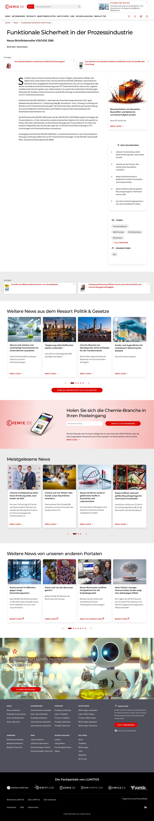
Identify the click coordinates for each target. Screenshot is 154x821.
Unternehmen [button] (18, 16)
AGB (22, 807)
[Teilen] (135, 16)
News (80, 739)
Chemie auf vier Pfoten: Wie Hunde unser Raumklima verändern (127, 167)
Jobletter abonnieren (39, 743)
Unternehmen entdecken (41, 710)
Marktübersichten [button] (46, 16)
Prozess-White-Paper (87, 718)
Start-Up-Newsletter (15, 718)
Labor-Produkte (61, 714)
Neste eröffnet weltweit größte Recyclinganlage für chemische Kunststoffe (129, 192)
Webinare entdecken (15, 739)
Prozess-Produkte (62, 718)
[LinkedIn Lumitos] (145, 807)
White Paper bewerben (87, 722)
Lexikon (58, 739)
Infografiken (60, 743)
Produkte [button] (31, 16)
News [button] (7, 16)
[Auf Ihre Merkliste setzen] (128, 16)
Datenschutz (33, 807)
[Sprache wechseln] (141, 16)
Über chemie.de (50, 799)
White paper (83, 747)
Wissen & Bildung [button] (84, 16)
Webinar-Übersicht (14, 747)
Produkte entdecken (63, 710)
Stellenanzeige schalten (41, 747)
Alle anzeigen (119, 242)
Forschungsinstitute (63, 747)
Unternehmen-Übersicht (41, 725)
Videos (57, 751)
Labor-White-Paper (86, 714)
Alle (29, 6)
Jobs (80, 751)
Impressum (11, 807)
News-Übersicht (13, 722)
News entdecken (13, 710)
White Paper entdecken (87, 710)
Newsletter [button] (100, 16)
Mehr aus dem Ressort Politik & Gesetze (77, 390)
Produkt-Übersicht (62, 725)
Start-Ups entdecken (39, 714)
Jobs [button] (72, 16)
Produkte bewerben (63, 722)
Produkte (82, 743)
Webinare (82, 755)
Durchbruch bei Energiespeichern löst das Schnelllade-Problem (129, 202)
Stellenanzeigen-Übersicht (42, 751)
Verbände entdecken (39, 718)
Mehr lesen (73, 439)
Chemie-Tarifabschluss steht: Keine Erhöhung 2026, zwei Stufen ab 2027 (130, 155)
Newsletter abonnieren (123, 423)
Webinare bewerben (15, 743)
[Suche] (79, 6)
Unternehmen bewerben (41, 722)
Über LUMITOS (34, 799)
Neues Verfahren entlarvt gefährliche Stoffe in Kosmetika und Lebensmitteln (129, 179)
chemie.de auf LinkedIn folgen (125, 731)
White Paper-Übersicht (87, 725)
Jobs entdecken (37, 739)
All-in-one (82, 759)
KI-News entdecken (25, 689)
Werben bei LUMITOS (15, 799)
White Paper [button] (63, 16)
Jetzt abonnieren (126, 725)
